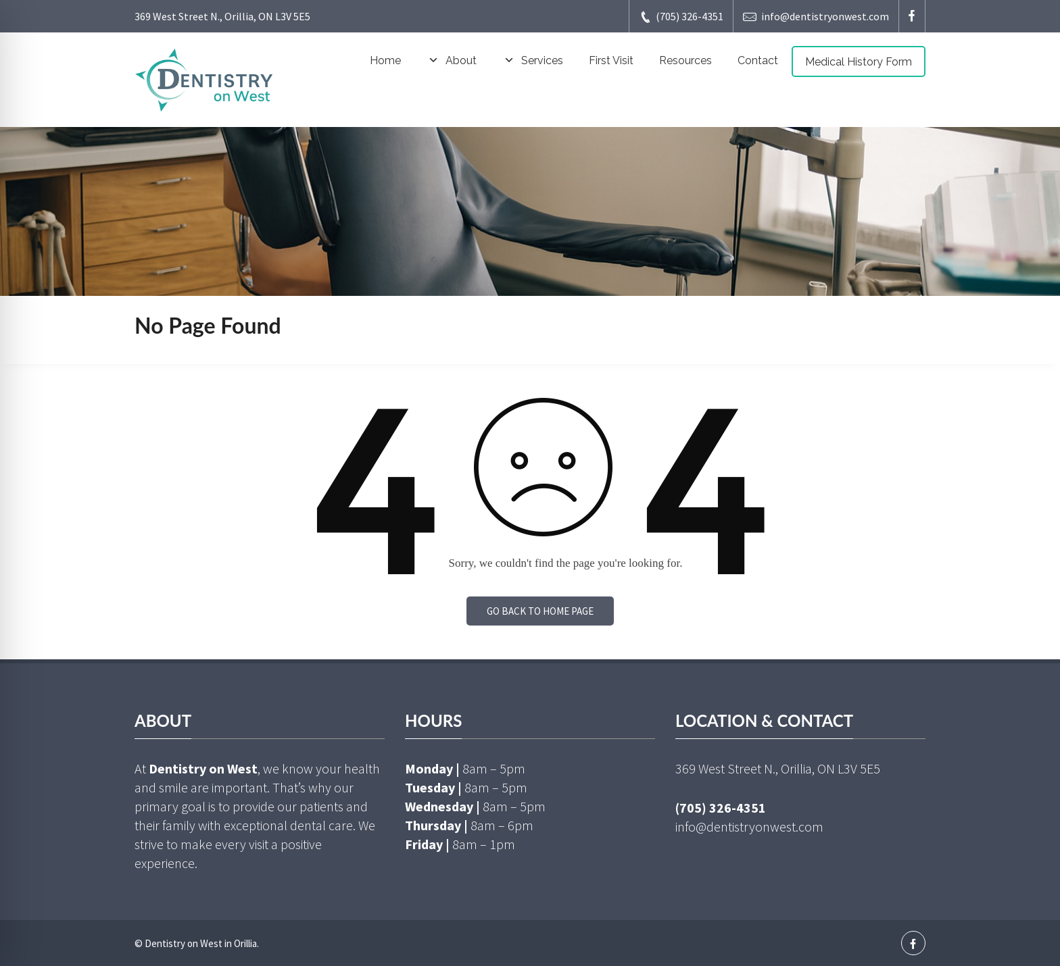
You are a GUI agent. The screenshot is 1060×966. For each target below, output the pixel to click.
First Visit (611, 60)
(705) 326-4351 (681, 16)
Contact (758, 60)
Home (385, 60)
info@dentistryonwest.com (816, 16)
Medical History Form (858, 61)
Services (532, 61)
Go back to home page (540, 611)
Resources (685, 60)
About (452, 61)
